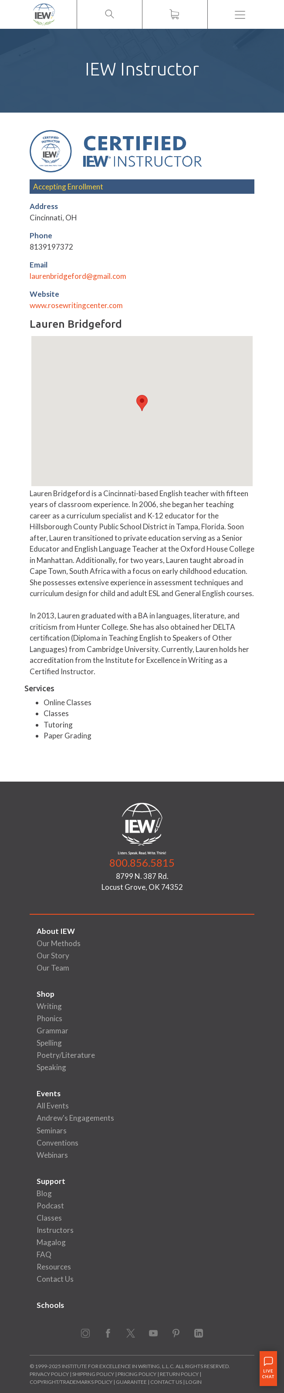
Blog (44, 1193)
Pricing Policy (137, 1374)
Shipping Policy (93, 1374)
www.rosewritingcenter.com (76, 305)
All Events (53, 1105)
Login (194, 1382)
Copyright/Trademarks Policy (71, 1382)
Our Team (53, 967)
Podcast (50, 1205)
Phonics (49, 1018)
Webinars (52, 1155)
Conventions (57, 1142)
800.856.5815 (142, 862)
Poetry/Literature (66, 1055)
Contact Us (55, 1278)
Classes (49, 1217)
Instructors (55, 1230)
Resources (54, 1266)
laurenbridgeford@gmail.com (78, 276)
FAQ (44, 1254)
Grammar (52, 1030)
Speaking (51, 1067)
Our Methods (59, 943)
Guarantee (132, 1382)
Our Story (53, 955)
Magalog (51, 1242)
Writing (49, 1006)
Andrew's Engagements (75, 1117)
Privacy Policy (49, 1374)
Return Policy (179, 1374)
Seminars (52, 1130)
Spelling (49, 1042)
